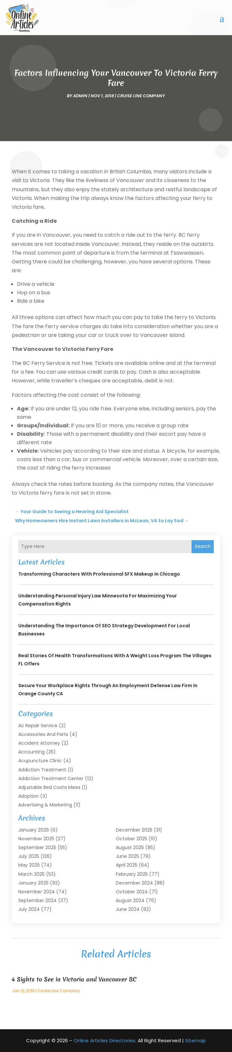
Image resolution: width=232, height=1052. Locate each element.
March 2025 (31, 874)
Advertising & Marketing (45, 805)
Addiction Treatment (42, 769)
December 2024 (134, 883)
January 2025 (33, 883)
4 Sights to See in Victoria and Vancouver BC (74, 979)
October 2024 (132, 891)
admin (80, 96)
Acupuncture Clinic (40, 760)
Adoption (28, 796)
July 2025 (28, 856)
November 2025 (36, 838)
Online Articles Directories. (105, 1040)
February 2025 (132, 874)
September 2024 (37, 900)
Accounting (31, 752)
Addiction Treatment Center (51, 778)
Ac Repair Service (37, 725)
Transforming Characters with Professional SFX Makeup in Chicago (99, 574)
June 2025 (127, 856)
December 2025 (134, 830)
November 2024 (36, 891)
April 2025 (126, 865)
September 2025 (37, 847)
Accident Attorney (39, 743)
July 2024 (29, 909)
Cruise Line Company (141, 96)
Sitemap (195, 1040)
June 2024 (128, 909)
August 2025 (130, 847)
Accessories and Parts (43, 734)
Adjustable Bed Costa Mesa (49, 787)
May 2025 (29, 865)
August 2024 (130, 900)
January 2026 (33, 830)
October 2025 (131, 838)
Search (203, 546)
